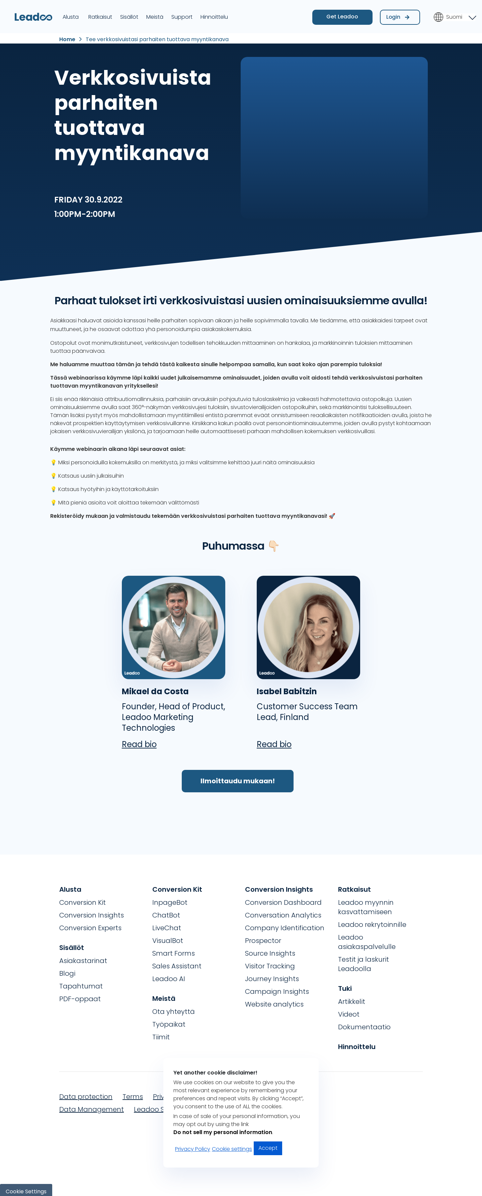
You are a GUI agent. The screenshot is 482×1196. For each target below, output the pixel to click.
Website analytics (274, 1001)
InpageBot (169, 899)
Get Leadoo (342, 14)
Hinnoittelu (214, 14)
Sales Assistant (177, 962)
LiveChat (166, 924)
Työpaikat (168, 1021)
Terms (133, 1093)
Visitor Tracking (270, 962)
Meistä (154, 14)
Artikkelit (351, 998)
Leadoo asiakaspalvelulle (367, 938)
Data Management (91, 1106)
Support (181, 14)
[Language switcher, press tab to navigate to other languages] (454, 14)
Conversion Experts (90, 924)
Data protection (85, 1093)
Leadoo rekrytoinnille (372, 921)
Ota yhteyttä (173, 1008)
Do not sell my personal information (222, 1132)
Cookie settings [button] (232, 1149)
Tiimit (161, 1033)
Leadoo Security (160, 1106)
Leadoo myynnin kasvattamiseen (366, 903)
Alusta (71, 14)
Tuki (345, 985)
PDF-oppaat (80, 995)
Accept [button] (267, 1148)
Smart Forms (173, 950)
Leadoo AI (168, 975)
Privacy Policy (192, 1149)
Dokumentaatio (364, 1023)
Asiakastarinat (83, 957)
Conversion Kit (82, 899)
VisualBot (167, 937)
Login (398, 14)
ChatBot (166, 911)
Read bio (139, 741)
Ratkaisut (100, 14)
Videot (348, 1011)
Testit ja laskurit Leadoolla (363, 960)
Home (67, 35)
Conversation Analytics (283, 911)
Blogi (67, 970)
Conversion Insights (91, 911)
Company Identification (284, 924)
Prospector (263, 937)
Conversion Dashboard (283, 899)
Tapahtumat (81, 982)
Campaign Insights (277, 988)
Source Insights (270, 950)
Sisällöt (129, 14)
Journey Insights (272, 975)
